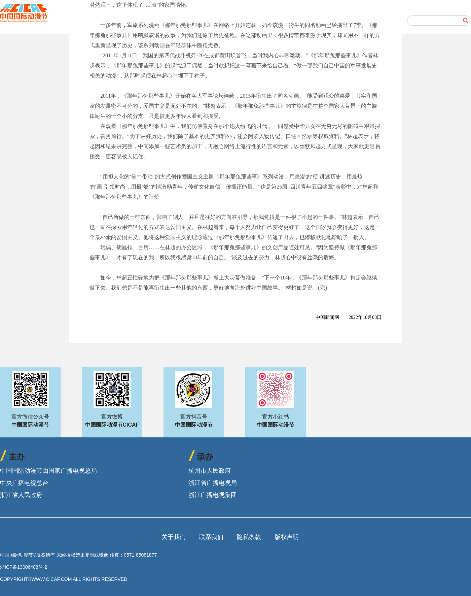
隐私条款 (249, 537)
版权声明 (287, 537)
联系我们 (211, 537)
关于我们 (173, 537)
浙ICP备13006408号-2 (23, 567)
